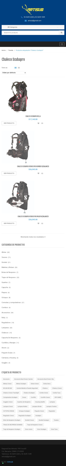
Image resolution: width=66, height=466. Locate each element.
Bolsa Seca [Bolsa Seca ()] (46, 383)
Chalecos (5, 333)
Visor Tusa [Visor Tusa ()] (54, 429)
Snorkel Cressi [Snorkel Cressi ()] (29, 420)
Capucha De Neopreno (10, 338)
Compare (42, 124)
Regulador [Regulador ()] (52, 411)
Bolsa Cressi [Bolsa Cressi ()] (35, 383)
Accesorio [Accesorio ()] (6, 379)
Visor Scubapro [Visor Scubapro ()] (41, 429)
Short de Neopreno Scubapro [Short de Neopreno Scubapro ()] (11, 420)
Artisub (10, 462)
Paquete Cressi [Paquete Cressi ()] (39, 411)
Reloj (3, 318)
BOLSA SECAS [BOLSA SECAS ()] (7, 388)
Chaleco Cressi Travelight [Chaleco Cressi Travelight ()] (11, 393)
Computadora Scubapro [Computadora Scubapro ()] (10, 397)
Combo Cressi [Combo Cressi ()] (43, 393)
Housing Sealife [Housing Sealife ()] (40, 402)
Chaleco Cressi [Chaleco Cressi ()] (57, 388)
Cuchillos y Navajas (9, 343)
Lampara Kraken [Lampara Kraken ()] (22, 406)
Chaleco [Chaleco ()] (45, 388)
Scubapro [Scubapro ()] (38, 415)
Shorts (4, 348)
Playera (4, 292)
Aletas (4, 252)
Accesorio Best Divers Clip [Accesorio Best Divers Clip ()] (45, 379)
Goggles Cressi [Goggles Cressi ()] (8, 402)
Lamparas (5, 328)
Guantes (5, 282)
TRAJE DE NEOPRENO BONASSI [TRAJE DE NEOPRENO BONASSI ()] (12, 425)
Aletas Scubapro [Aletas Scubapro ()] (21, 383)
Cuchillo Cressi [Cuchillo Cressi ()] (45, 397)
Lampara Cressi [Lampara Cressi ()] (8, 406)
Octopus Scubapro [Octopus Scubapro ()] (24, 411)
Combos (5, 307)
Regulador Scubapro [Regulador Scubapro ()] (25, 415)
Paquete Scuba (7, 353)
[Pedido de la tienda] (14, 72)
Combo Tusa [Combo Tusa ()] (56, 393)
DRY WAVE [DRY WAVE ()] (58, 397)
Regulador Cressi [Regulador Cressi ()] (8, 415)
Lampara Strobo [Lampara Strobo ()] (37, 406)
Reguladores (6, 323)
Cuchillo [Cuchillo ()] (33, 397)
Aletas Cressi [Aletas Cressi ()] (7, 383)
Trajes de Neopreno (9, 277)
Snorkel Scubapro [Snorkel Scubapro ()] (44, 420)
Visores (4, 257)
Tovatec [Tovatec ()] (56, 420)
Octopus (5, 297)
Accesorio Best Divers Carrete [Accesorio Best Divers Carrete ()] (23, 379)
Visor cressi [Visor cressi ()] (28, 429)
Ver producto (9, 124)
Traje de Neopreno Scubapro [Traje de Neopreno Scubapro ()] (11, 429)
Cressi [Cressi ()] (24, 397)
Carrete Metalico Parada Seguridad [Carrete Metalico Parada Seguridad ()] (27, 388)
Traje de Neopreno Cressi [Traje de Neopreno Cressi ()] (34, 425)
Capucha (5, 287)
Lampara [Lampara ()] (52, 402)
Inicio (4, 50)
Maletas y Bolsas (8, 267)
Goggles (5, 363)
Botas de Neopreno (9, 272)
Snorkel (4, 262)
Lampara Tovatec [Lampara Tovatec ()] (51, 406)
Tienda (10, 50)
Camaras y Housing (9, 358)
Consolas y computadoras (11, 302)
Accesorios (6, 313)
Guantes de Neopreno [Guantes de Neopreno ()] (23, 402)
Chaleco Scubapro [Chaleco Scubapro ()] (29, 393)
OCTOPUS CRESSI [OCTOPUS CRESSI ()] (8, 411)
